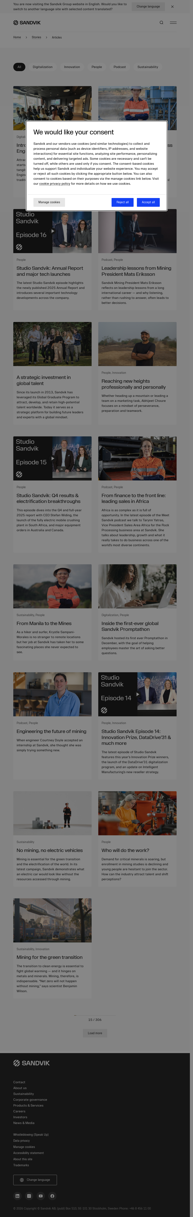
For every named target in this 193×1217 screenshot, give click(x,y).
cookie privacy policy (54, 184)
